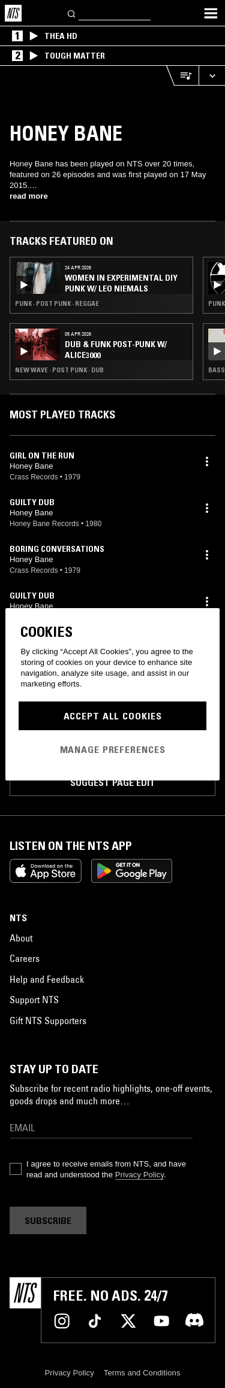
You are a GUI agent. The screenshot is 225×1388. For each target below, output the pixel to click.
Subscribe (48, 1220)
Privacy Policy (139, 1174)
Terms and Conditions (142, 1372)
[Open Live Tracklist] (182, 76)
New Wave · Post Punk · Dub (59, 370)
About (21, 938)
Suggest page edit (112, 782)
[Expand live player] (212, 76)
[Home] (13, 13)
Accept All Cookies (113, 716)
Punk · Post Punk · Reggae (57, 303)
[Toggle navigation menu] (210, 13)
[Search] (72, 12)
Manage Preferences (113, 749)
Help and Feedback (47, 979)
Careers (25, 958)
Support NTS (34, 1000)
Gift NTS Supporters (48, 1020)
